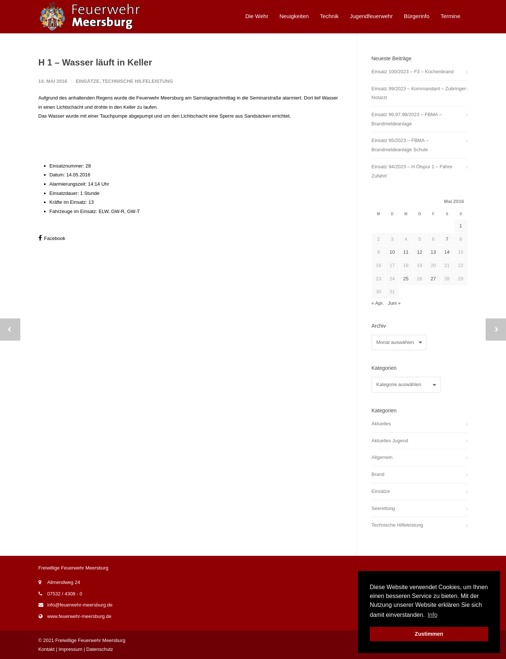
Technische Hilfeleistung (137, 81)
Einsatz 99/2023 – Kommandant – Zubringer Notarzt (419, 93)
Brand (378, 474)
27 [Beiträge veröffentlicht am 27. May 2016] (433, 278)
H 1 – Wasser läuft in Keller (95, 62)
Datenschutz (99, 649)
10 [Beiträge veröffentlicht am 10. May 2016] (392, 252)
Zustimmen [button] (429, 634)
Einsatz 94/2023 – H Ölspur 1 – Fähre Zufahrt (412, 171)
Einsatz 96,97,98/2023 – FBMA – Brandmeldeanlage (407, 119)
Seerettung (383, 508)
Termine (450, 16)
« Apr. (378, 303)
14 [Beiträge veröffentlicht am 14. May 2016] (446, 252)
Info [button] (433, 615)
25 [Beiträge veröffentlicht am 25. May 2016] (405, 278)
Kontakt (46, 649)
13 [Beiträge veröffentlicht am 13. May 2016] (433, 252)
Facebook (52, 238)
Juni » (394, 303)
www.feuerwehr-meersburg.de (79, 616)
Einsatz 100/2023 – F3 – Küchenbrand (413, 71)
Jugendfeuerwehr (371, 16)
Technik (329, 16)
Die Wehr (256, 16)
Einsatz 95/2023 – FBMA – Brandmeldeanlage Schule (400, 145)
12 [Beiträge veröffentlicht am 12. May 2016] (419, 252)
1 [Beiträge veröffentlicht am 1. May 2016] (460, 226)
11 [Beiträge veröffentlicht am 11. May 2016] (405, 252)
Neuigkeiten (294, 16)
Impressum (70, 649)
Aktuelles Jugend (390, 440)
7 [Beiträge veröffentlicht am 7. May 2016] (447, 239)
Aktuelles (381, 423)
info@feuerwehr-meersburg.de (80, 605)
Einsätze (87, 81)
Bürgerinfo (416, 16)
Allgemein (382, 457)
